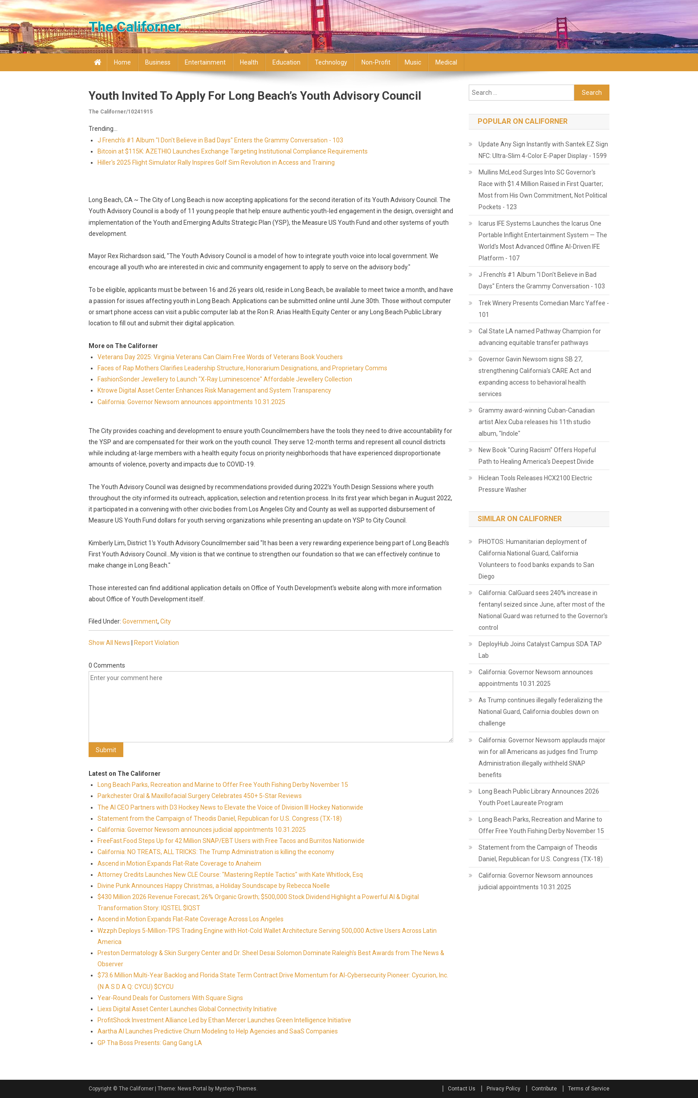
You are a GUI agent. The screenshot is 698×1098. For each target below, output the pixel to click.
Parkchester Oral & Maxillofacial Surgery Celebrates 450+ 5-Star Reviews (199, 795)
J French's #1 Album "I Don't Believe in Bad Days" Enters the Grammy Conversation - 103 (220, 140)
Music (413, 62)
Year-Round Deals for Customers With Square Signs (170, 997)
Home (122, 62)
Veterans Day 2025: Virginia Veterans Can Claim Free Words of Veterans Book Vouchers (220, 357)
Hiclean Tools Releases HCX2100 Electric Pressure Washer (535, 483)
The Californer (135, 26)
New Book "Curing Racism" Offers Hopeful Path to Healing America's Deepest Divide (537, 455)
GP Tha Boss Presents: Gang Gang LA (149, 1042)
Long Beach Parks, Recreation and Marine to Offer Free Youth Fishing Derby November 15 (222, 784)
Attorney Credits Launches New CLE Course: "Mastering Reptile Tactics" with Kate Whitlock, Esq (230, 874)
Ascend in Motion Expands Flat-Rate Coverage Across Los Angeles (190, 919)
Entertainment (205, 62)
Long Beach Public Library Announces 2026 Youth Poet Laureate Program (539, 797)
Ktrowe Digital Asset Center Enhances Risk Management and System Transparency (214, 390)
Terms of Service (588, 1089)
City (165, 621)
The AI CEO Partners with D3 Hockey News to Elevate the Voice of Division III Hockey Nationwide (230, 807)
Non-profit (375, 62)
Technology (331, 62)
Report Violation (156, 642)
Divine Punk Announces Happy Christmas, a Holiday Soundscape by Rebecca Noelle (213, 885)
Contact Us (461, 1089)
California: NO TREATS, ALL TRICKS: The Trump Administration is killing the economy (215, 851)
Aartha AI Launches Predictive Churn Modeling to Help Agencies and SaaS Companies (217, 1031)
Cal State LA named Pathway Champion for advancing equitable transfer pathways (540, 337)
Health (249, 62)
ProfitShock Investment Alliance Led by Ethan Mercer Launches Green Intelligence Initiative (224, 1020)
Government (140, 621)
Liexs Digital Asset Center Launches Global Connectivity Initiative (187, 1009)
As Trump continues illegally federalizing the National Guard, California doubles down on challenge (541, 712)
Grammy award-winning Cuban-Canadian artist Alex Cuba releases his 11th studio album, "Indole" (537, 422)
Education (286, 62)
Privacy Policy (503, 1089)
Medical (446, 62)
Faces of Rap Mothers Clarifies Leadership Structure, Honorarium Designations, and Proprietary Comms (242, 368)
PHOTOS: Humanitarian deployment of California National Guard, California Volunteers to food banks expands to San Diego (536, 559)
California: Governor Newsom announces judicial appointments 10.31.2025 (201, 829)
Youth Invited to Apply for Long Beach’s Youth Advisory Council (255, 95)
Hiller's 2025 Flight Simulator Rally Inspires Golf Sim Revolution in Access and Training (216, 162)
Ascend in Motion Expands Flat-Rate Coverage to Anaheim (179, 863)
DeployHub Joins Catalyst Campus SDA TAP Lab (540, 649)
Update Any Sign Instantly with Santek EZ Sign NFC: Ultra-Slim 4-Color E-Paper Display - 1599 (543, 150)
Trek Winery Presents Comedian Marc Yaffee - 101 (544, 309)
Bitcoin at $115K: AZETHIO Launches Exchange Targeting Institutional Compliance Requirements (232, 151)
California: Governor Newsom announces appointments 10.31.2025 (191, 401)
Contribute (544, 1089)
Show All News (109, 642)
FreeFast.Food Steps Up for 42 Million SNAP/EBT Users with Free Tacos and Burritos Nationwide (231, 840)
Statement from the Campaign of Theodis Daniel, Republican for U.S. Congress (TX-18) (219, 818)
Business (157, 62)
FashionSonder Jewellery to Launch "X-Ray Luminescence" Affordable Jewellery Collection (224, 379)
